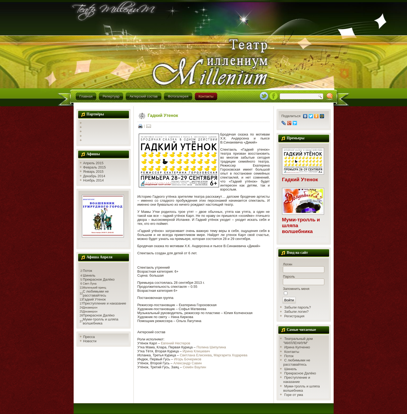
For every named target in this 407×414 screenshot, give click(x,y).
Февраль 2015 (94, 167)
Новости (89, 341)
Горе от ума (293, 395)
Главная (86, 96)
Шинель (89, 275)
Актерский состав (143, 96)
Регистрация (294, 316)
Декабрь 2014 (94, 176)
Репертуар (111, 96)
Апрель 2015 (93, 163)
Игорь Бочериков (187, 359)
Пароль (289, 276)
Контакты (206, 96)
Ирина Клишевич (196, 351)
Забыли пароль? (297, 307)
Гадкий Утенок (94, 299)
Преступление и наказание (104, 303)
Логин (287, 264)
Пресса (89, 337)
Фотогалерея (178, 96)
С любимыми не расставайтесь (96, 293)
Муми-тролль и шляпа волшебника (100, 321)
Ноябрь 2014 (93, 180)
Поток (87, 271)
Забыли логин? (296, 312)
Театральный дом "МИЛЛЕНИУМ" (298, 341)
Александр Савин (187, 363)
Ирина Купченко (297, 347)
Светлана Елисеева (196, 355)
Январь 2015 (93, 172)
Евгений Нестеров (175, 343)
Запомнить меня (296, 289)
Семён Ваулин (194, 367)
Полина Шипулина (211, 347)
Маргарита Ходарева (230, 355)
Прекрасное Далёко (99, 279)
